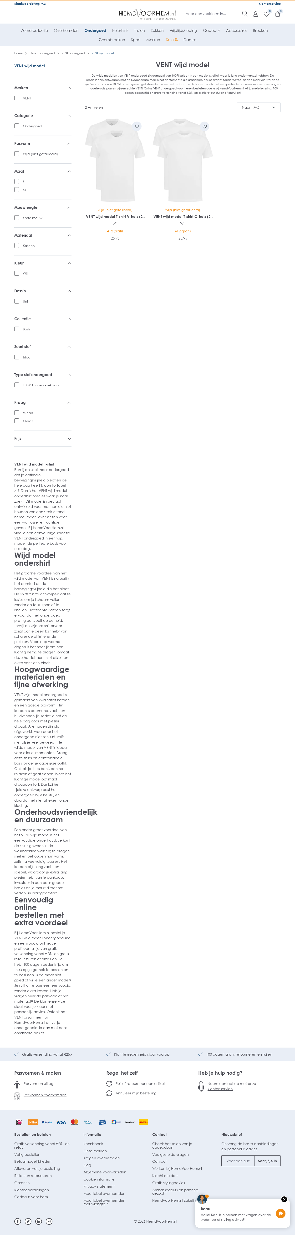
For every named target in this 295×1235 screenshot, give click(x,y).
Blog (87, 1165)
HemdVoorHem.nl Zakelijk (174, 1200)
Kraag (42, 403)
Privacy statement (99, 1186)
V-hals (28, 413)
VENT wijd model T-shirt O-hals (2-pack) (182, 216)
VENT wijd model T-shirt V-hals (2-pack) (115, 216)
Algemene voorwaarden (104, 1172)
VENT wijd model (29, 66)
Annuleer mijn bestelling (136, 1093)
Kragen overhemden (101, 1158)
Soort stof (42, 347)
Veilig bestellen (27, 1154)
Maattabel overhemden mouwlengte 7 (104, 1202)
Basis (26, 329)
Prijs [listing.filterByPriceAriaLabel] (42, 438)
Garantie (22, 1183)
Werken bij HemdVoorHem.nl (177, 1168)
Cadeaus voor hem (31, 1197)
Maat (42, 171)
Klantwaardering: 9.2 (30, 3)
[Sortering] (259, 107)
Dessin (42, 291)
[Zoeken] (245, 13)
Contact (159, 1134)
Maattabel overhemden (104, 1193)
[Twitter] (28, 1221)
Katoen (29, 246)
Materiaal (42, 235)
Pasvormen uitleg (38, 1083)
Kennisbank (93, 1144)
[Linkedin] (38, 1221)
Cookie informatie (99, 1179)
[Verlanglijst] (264, 14)
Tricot (27, 357)
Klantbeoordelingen (31, 1190)
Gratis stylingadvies (168, 1183)
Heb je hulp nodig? (220, 1073)
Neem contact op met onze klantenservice (232, 1086)
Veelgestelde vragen (170, 1154)
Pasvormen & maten (37, 1073)
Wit (25, 273)
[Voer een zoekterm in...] (214, 13)
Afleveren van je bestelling (37, 1168)
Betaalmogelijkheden (32, 1161)
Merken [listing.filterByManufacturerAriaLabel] (42, 88)
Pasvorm (42, 144)
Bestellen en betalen (32, 1134)
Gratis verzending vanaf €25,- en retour (42, 1145)
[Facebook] (17, 1221)
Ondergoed (32, 126)
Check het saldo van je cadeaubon (172, 1145)
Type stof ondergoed (42, 375)
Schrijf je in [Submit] (267, 1161)
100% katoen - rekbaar (41, 385)
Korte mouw (32, 218)
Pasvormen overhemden (45, 1095)
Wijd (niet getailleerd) (40, 154)
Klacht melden (165, 1175)
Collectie (42, 319)
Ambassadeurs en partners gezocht (175, 1192)
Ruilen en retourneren (33, 1175)
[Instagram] (49, 1221)
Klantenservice (270, 3)
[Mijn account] (253, 14)
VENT (27, 98)
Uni (25, 301)
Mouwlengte (42, 208)
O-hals (28, 421)
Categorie (42, 116)
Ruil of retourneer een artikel (140, 1083)
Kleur (42, 263)
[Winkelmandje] (275, 14)
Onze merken (95, 1151)
